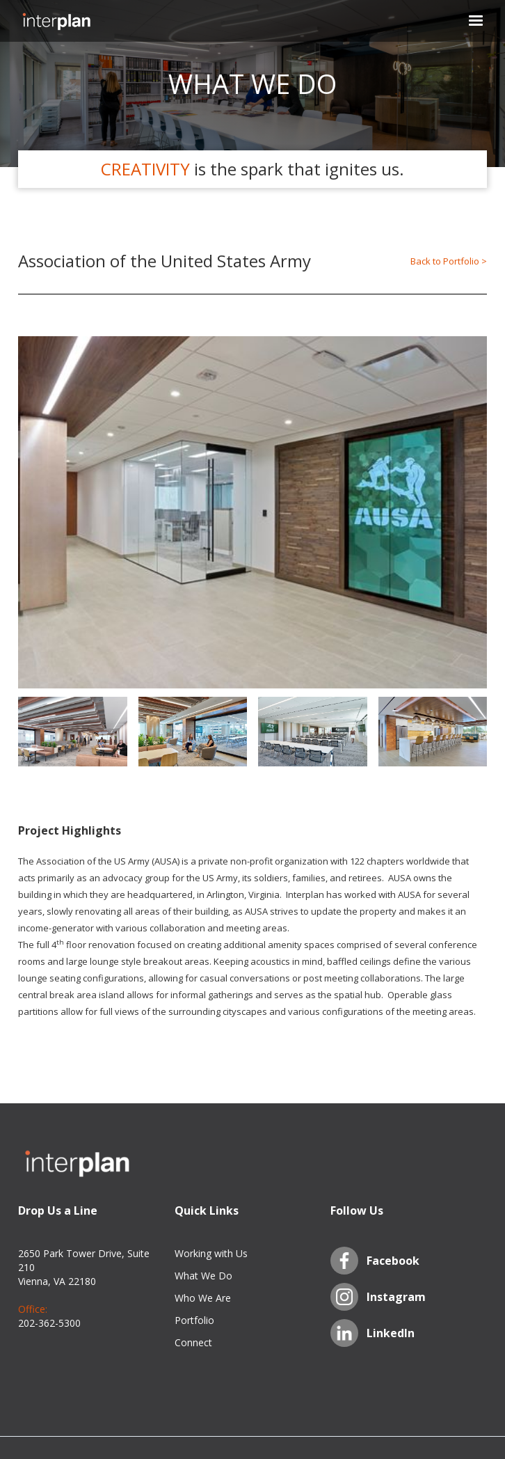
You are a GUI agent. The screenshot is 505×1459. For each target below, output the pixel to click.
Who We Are (203, 1297)
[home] (56, 21)
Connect (193, 1342)
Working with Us (211, 1253)
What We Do (203, 1275)
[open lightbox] (252, 512)
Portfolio (194, 1320)
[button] (467, 21)
